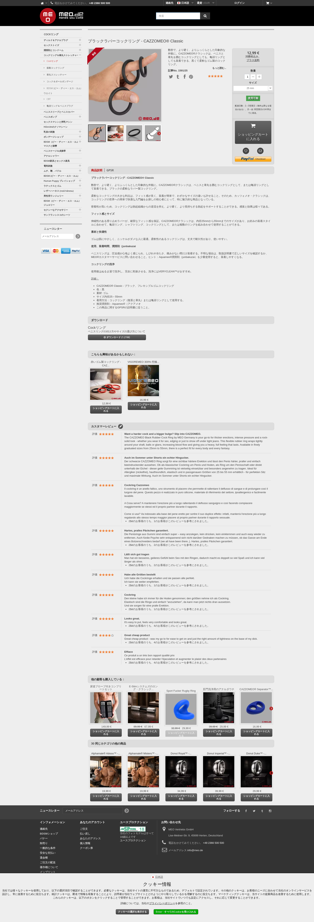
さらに (159, 133)
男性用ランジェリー (53, 195)
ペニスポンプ (50, 116)
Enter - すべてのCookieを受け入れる (176, 911)
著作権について (49, 868)
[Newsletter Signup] (78, 236)
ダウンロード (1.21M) (117, 338)
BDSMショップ (49, 834)
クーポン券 (86, 849)
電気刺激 (48, 165)
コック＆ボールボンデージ (59, 81)
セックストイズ (51, 45)
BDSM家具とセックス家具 (57, 160)
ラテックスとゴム (52, 185)
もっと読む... (219, 68)
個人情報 (85, 844)
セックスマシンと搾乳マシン (58, 121)
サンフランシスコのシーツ (57, 214)
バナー (44, 839)
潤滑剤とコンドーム (53, 50)
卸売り (44, 844)
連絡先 (169, 2)
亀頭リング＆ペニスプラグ (59, 105)
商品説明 (96, 171)
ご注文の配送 (47, 863)
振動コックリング (55, 67)
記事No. (172, 70)
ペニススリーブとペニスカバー (59, 111)
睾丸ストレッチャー (56, 74)
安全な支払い (47, 853)
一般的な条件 (47, 849)
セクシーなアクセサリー (56, 209)
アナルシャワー (51, 155)
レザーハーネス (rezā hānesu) (58, 190)
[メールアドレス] (57, 236)
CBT (48, 98)
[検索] (205, 15)
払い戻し (85, 834)
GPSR (110, 171)
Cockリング (52, 60)
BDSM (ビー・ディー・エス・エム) (61, 175)
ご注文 (84, 829)
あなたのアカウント (92, 823)
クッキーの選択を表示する (132, 911)
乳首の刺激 (49, 131)
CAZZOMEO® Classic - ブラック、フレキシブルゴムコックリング (135, 286)
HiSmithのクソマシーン (55, 126)
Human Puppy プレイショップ (59, 180)
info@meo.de (195, 851)
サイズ (253, 82)
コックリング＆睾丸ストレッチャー (61, 55)
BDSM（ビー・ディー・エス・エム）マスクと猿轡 (62, 143)
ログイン (239, 2)
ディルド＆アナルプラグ (56, 40)
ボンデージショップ (53, 136)
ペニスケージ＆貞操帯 (55, 150)
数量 (253, 70)
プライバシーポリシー (162, 903)
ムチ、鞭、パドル (52, 170)
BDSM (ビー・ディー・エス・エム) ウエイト (62, 91)
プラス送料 (253, 60)
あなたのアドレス (90, 839)
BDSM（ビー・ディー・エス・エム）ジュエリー (62, 202)
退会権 (44, 858)
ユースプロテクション (133, 841)
